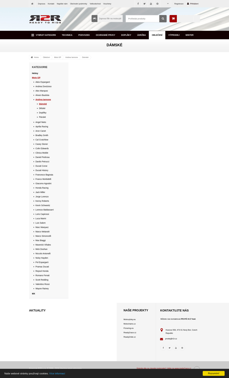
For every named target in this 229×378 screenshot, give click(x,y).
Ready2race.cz (130, 332)
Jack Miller (40, 192)
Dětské (42, 108)
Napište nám (62, 4)
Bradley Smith (41, 135)
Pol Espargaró (41, 262)
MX (33, 293)
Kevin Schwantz (42, 205)
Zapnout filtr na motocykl (106, 18)
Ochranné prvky (105, 35)
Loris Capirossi (42, 214)
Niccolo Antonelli (43, 253)
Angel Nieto (40, 122)
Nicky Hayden (41, 258)
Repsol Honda (41, 271)
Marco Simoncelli (43, 236)
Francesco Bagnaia (44, 175)
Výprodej (173, 35)
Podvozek (84, 35)
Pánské (42, 117)
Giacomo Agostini (43, 183)
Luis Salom (40, 223)
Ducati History (41, 170)
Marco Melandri (42, 231)
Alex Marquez (41, 91)
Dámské (85, 57)
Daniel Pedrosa (42, 157)
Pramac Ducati (42, 266)
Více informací (57, 373)
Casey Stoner (41, 144)
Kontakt (51, 4)
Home (36, 57)
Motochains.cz (130, 324)
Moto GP (57, 57)
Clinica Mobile (41, 153)
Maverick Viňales (43, 245)
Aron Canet (40, 131)
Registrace (178, 4)
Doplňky (126, 35)
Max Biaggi (40, 240)
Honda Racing (41, 188)
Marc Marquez (41, 227)
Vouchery (107, 4)
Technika (67, 35)
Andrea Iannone (71, 57)
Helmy (35, 73)
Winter (189, 35)
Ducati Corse (41, 166)
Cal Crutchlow (41, 140)
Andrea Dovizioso (43, 86)
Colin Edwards (42, 148)
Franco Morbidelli (43, 179)
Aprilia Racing (41, 126)
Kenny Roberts (42, 201)
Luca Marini (40, 218)
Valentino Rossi (42, 284)
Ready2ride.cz (130, 337)
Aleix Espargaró (42, 82)
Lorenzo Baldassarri (44, 210)
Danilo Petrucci (42, 161)
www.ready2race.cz (183, 368)
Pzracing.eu (129, 328)
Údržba (141, 35)
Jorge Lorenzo (42, 196)
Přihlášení (192, 3)
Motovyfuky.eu (130, 319)
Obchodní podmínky (78, 4)
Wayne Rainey (42, 288)
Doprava (41, 4)
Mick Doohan (41, 249)
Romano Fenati (42, 275)
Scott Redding (41, 280)
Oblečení (157, 35)
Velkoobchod (95, 4)
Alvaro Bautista (42, 95)
